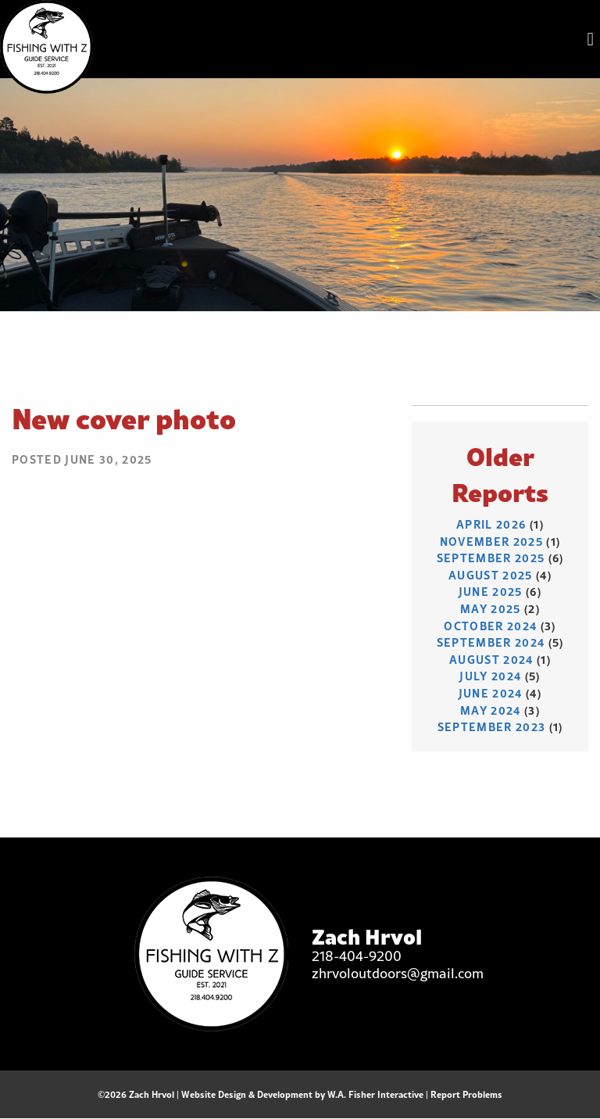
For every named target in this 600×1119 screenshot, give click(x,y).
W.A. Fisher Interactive (375, 1094)
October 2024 (490, 626)
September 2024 (491, 642)
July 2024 (490, 676)
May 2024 (490, 710)
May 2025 (490, 609)
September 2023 (492, 727)
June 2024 (491, 693)
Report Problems (466, 1094)
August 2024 (491, 659)
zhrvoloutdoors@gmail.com (398, 973)
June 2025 (491, 591)
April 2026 (491, 524)
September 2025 (491, 558)
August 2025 (490, 575)
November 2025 (491, 541)
